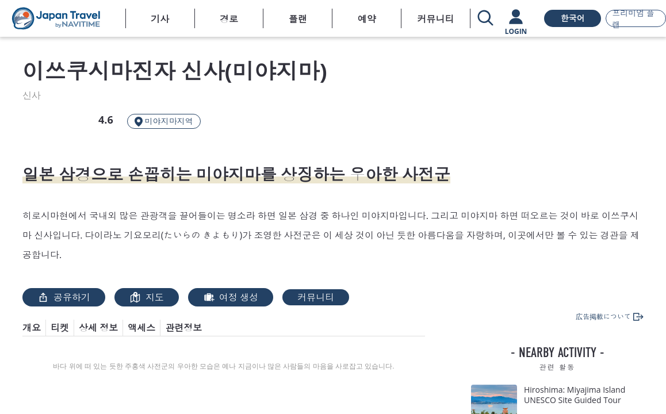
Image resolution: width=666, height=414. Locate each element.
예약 (367, 19)
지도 (146, 297)
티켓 (60, 327)
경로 (229, 19)
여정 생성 (230, 297)
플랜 (298, 19)
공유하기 (63, 297)
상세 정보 (98, 327)
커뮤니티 (436, 19)
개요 (31, 327)
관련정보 (183, 327)
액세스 (141, 327)
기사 (160, 19)
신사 (31, 95)
